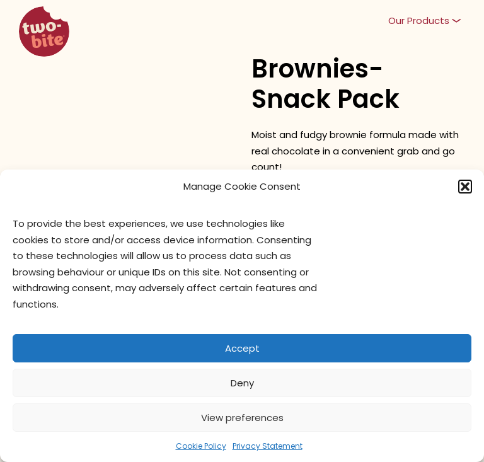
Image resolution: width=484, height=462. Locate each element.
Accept (242, 348)
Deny (242, 383)
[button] (465, 186)
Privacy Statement (267, 446)
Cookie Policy (201, 446)
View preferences (242, 417)
